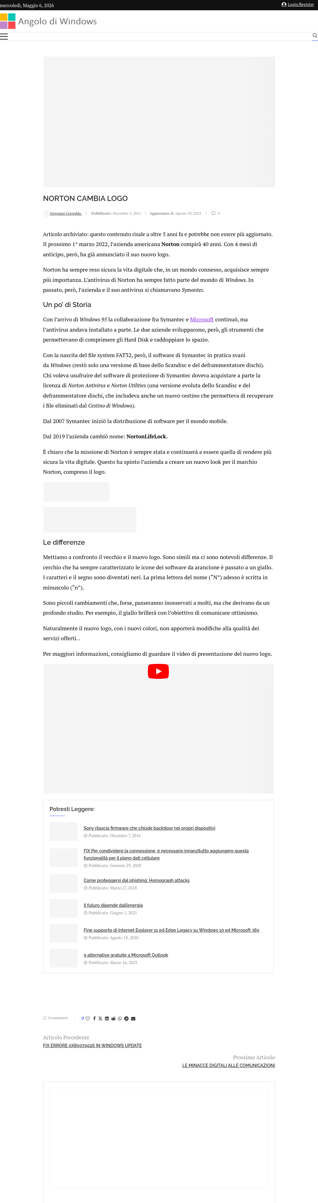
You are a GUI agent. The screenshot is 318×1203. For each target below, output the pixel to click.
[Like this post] (47, 966)
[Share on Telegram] (86, 966)
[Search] (315, 37)
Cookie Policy (176, 1134)
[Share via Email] (93, 966)
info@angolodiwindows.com (170, 1102)
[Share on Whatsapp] (80, 966)
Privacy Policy (142, 1134)
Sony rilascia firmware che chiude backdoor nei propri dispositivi (71, 814)
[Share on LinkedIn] (67, 966)
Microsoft (154, 314)
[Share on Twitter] (60, 966)
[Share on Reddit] (73, 966)
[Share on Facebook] (54, 966)
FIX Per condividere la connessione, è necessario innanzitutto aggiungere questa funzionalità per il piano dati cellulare (173, 821)
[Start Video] (109, 715)
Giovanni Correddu (22, 202)
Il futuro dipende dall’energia (175, 858)
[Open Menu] (4, 36)
